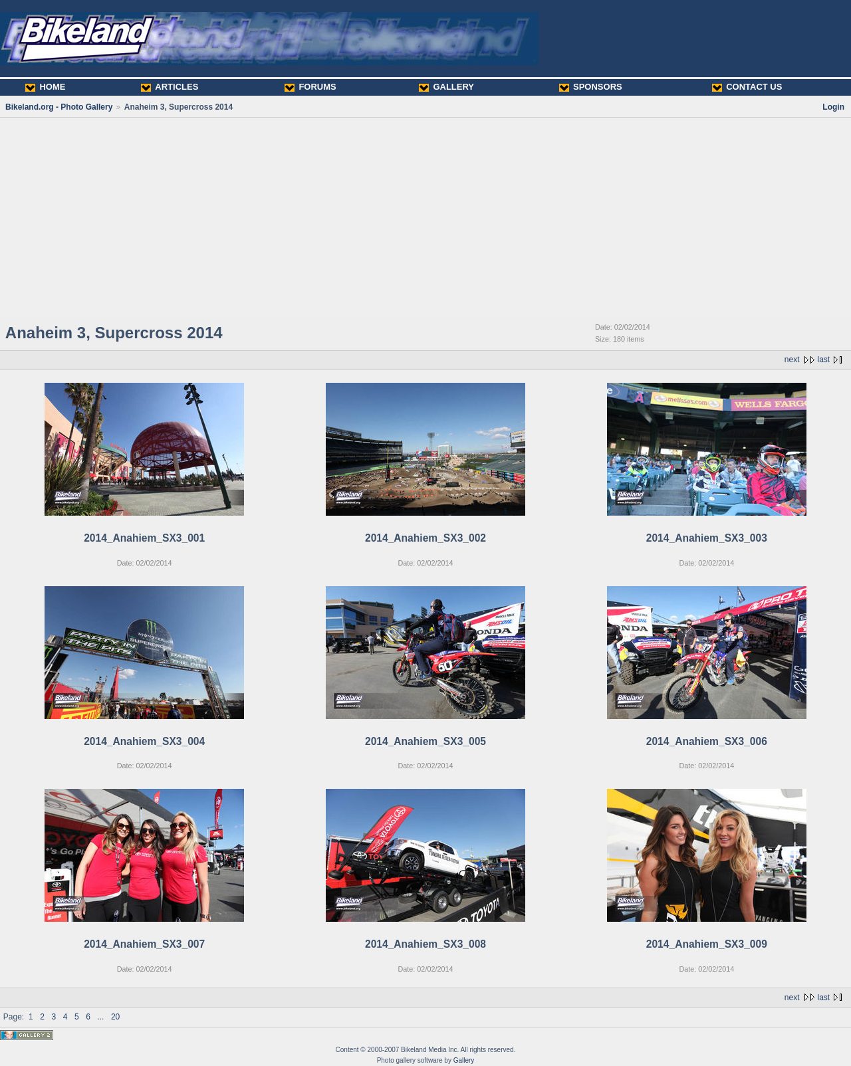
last (824, 359)
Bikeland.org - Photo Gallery (58, 107)
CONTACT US (747, 87)
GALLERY (446, 87)
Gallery (464, 1060)
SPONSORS (590, 87)
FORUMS (310, 87)
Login (833, 107)
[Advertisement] (425, 217)
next (792, 359)
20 (115, 1016)
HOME (45, 87)
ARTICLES (169, 87)
